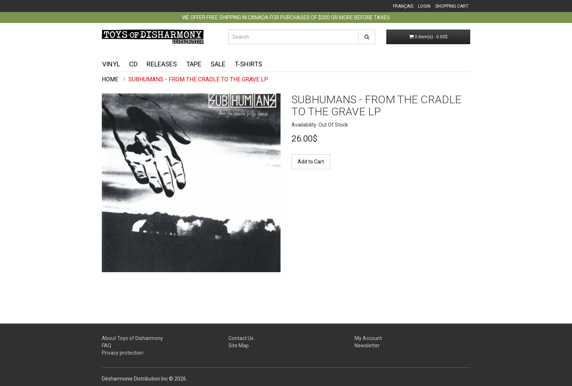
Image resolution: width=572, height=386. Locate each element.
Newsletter (367, 345)
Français (403, 6)
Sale (217, 64)
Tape (193, 64)
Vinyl (111, 64)
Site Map (238, 345)
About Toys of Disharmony (132, 338)
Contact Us (241, 338)
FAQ (106, 345)
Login (424, 6)
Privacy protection (122, 353)
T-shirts (248, 64)
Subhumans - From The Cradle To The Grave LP (198, 79)
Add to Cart (311, 162)
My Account (368, 338)
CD (133, 64)
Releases (162, 64)
